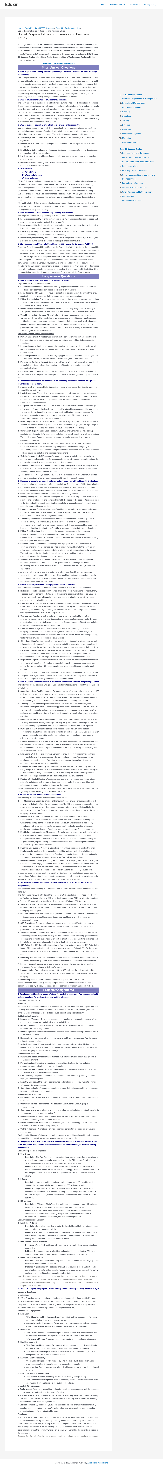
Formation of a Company (132, 181)
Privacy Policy (150, 4)
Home (103, 4)
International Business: (132, 198)
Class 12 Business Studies (131, 95)
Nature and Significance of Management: (139, 98)
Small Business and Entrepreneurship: (138, 190)
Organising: (127, 116)
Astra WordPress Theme (97, 1463)
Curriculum (134, 4)
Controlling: (127, 128)
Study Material (117, 4)
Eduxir (11, 4)
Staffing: (125, 120)
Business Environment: (132, 107)
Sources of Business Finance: (134, 185)
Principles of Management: (133, 103)
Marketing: (126, 137)
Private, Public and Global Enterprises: (138, 160)
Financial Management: (132, 133)
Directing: (126, 124)
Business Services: (130, 164)
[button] (124, 4)
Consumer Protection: (131, 141)
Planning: (126, 111)
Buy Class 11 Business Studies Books (58, 63)
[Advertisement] (139, 55)
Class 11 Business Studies (131, 148)
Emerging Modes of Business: (134, 169)
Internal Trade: (128, 194)
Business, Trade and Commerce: (136, 152)
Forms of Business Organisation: (136, 156)
